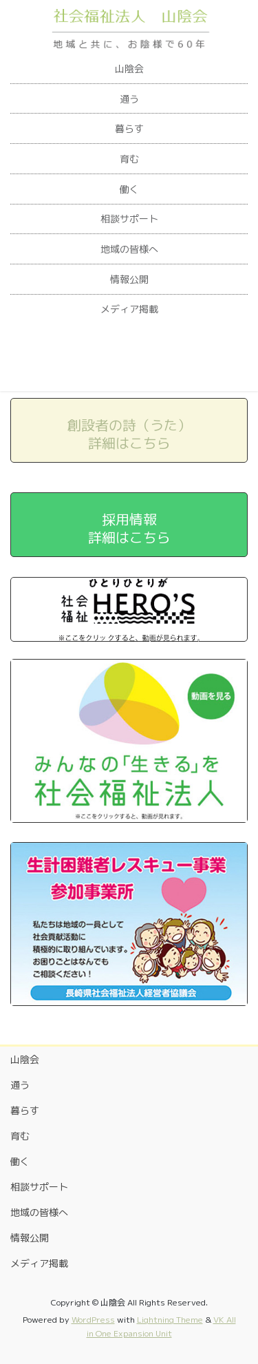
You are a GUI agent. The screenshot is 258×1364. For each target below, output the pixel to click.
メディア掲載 (129, 308)
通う (129, 98)
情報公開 (129, 279)
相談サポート (129, 218)
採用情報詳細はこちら (129, 528)
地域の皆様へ (129, 248)
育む (129, 158)
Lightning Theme (170, 1319)
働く (129, 189)
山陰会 (129, 68)
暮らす (129, 128)
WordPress (93, 1319)
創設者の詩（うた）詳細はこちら (129, 433)
